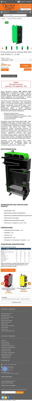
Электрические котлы (6, 348)
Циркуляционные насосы (6, 353)
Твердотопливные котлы (6, 312)
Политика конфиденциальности (8, 380)
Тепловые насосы (5, 341)
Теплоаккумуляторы (5, 343)
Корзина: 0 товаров (25, 1)
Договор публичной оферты (7, 382)
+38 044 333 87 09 (9, 367)
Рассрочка (28, 69)
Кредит (5, 69)
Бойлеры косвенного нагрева (7, 344)
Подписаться (19, 391)
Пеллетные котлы (5, 318)
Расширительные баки (6, 355)
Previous (2, 48)
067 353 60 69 (25, 5)
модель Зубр (16, 262)
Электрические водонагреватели (8, 346)
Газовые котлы (4, 328)
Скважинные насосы (5, 357)
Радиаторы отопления (6, 350)
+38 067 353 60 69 (9, 366)
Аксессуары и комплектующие (8, 351)
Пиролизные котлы (5, 314)
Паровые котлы (4, 323)
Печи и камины (4, 326)
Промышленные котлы (6, 321)
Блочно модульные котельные (7, 324)
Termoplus (4, 400)
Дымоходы (3, 339)
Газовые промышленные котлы (8, 330)
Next (29, 283)
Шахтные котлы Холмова (6, 319)
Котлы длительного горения (7, 316)
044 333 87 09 (25, 7)
